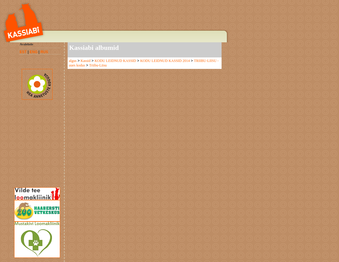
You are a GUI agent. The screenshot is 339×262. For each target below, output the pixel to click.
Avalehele (26, 44)
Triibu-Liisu (98, 65)
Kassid (86, 61)
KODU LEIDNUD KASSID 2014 (165, 61)
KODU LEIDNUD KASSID (115, 61)
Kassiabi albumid (94, 47)
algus (72, 61)
